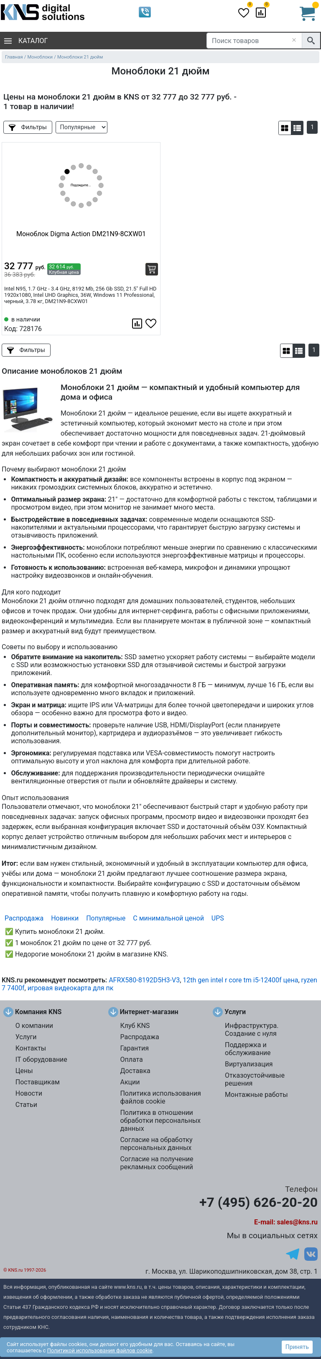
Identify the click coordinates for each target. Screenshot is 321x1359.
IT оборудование (41, 1059)
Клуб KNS (135, 1026)
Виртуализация (249, 1064)
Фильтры (28, 127)
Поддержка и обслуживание (247, 1049)
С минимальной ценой (168, 918)
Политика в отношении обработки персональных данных (160, 1120)
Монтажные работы (256, 1095)
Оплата (131, 1059)
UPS (217, 918)
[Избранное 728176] (151, 323)
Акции (130, 1082)
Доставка (135, 1071)
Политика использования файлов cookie (160, 1097)
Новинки (65, 918)
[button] (284, 128)
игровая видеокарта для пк (71, 988)
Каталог (26, 41)
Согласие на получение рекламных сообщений (156, 1163)
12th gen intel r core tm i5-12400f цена (240, 980)
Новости (28, 1093)
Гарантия (134, 1048)
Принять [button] (297, 1347)
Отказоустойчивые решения (255, 1079)
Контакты (30, 1048)
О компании (34, 1026)
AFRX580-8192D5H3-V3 (144, 980)
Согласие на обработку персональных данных (156, 1144)
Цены (24, 1071)
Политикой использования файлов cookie (100, 1350)
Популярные (105, 918)
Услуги (26, 1037)
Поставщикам (37, 1082)
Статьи (26, 1105)
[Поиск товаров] (254, 40)
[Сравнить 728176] (138, 324)
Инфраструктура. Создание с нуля (251, 1030)
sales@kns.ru (297, 1222)
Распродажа (24, 918)
